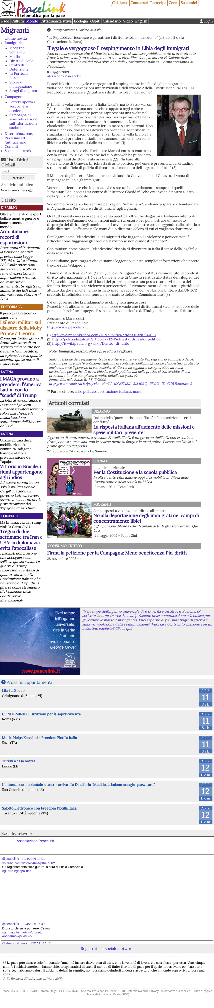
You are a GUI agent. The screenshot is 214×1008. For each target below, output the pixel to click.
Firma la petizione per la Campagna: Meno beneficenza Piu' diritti (117, 553)
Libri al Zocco (13, 690)
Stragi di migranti (23, 90)
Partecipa (158, 2)
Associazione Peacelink (35, 841)
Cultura (17, 21)
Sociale (100, 461)
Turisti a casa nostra (18, 761)
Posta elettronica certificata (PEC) (107, 994)
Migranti (15, 30)
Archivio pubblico (17, 184)
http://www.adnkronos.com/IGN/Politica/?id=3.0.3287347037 (104, 335)
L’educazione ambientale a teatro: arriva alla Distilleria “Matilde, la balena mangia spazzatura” (78, 784)
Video (128, 21)
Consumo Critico (65, 546)
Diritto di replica (202, 991)
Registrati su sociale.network (107, 948)
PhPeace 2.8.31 (115, 991)
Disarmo (9, 207)
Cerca (173, 2)
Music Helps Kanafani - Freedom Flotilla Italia (39, 737)
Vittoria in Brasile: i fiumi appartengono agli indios (21, 472)
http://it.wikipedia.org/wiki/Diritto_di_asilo (90, 343)
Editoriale (11, 307)
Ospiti (95, 21)
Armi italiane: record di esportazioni (14, 237)
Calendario (112, 21)
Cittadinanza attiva (56, 21)
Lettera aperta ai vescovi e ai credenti (23, 106)
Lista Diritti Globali (14, 162)
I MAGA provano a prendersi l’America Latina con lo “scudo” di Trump (21, 387)
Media (14, 56)
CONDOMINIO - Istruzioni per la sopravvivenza (41, 714)
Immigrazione (16, 42)
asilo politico (85, 391)
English (141, 21)
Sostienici (189, 2)
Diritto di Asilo (21, 61)
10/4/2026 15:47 (33, 924)
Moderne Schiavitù (17, 50)
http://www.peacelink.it (67, 327)
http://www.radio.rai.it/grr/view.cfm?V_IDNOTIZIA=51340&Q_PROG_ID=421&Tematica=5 (120, 383)
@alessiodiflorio (13, 943)
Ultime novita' (16, 38)
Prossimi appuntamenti (29, 682)
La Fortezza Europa (18, 75)
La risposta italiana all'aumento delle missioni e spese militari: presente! (143, 429)
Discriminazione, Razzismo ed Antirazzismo (19, 137)
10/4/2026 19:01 (33, 858)
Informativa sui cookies (175, 991)
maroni (139, 391)
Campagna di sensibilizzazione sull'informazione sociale (23, 121)
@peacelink (10, 858)
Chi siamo (120, 2)
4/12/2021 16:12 (39, 943)
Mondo (32, 21)
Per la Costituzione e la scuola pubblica (135, 472)
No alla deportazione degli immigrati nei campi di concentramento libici (146, 518)
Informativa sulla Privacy (143, 991)
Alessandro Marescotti (64, 76)
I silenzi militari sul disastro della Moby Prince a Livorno (21, 327)
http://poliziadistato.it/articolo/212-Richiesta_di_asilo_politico (106, 339)
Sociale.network (18, 150)
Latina (7, 372)
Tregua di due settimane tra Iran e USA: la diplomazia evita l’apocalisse (21, 539)
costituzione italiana (114, 391)
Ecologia (81, 21)
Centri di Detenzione (19, 67)
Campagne (13, 96)
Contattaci (139, 2)
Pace (5, 21)
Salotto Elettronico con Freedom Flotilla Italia (39, 808)
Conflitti (10, 516)
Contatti (11, 146)
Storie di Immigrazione (20, 84)
